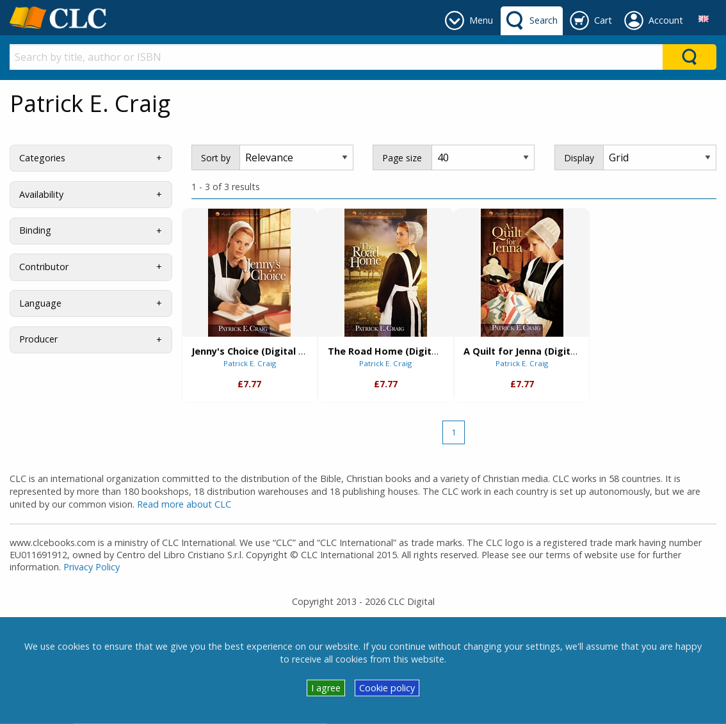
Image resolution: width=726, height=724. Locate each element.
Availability (41, 194)
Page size (402, 158)
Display (579, 158)
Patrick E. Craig (249, 363)
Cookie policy (387, 688)
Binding (35, 230)
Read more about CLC (184, 504)
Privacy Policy (91, 567)
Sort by (215, 158)
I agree (326, 688)
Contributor (44, 267)
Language (40, 303)
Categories (42, 158)
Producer (38, 339)
